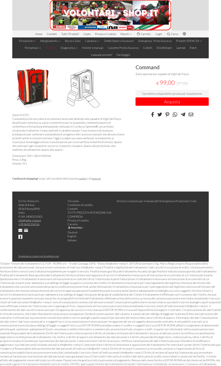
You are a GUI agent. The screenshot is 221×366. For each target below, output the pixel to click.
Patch (193, 47)
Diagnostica (69, 47)
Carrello (144, 34)
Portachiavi (33, 47)
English (72, 236)
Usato (87, 34)
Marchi (126, 34)
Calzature (92, 41)
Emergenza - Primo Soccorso (155, 41)
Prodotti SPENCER (189, 41)
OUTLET (51, 47)
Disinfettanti (164, 47)
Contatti (52, 34)
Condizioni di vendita (80, 205)
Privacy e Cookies (105, 34)
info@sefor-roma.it (29, 220)
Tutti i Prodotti (70, 34)
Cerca (172, 34)
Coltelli (147, 47)
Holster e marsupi (92, 47)
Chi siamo (73, 201)
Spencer (96, 178)
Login (158, 34)
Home (38, 34)
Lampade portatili (101, 54)
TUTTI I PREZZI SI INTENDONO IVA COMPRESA (89, 214)
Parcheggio (123, 54)
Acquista (172, 101)
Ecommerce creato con (38, 256)
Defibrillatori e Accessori (119, 41)
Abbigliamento (50, 41)
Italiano (72, 240)
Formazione (27, 41)
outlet (82, 178)
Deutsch (73, 232)
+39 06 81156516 (28, 224)
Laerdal (180, 47)
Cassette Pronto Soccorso (123, 47)
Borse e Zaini (73, 41)
